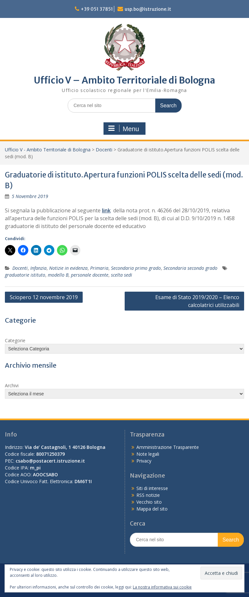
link (106, 210)
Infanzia (38, 268)
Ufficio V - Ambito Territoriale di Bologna (47, 149)
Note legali (147, 454)
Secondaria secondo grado (190, 268)
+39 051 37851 (97, 9)
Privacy (143, 461)
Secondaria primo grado (136, 268)
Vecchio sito (149, 502)
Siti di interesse (152, 488)
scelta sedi (121, 275)
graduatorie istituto (25, 275)
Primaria (99, 268)
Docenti (104, 149)
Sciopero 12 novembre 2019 (44, 297)
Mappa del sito (152, 509)
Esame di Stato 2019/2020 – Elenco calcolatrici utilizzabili (197, 301)
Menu (123, 128)
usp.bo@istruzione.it (148, 9)
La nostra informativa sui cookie (162, 587)
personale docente (89, 275)
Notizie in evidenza (68, 268)
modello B (58, 275)
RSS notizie (148, 495)
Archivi (12, 385)
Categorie (15, 340)
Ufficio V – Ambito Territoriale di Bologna (124, 80)
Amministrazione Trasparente (167, 447)
